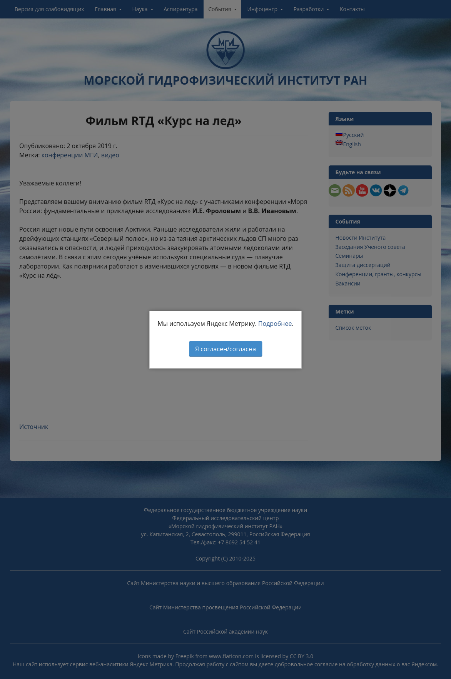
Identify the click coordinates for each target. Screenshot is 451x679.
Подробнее (275, 323)
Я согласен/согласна (225, 349)
